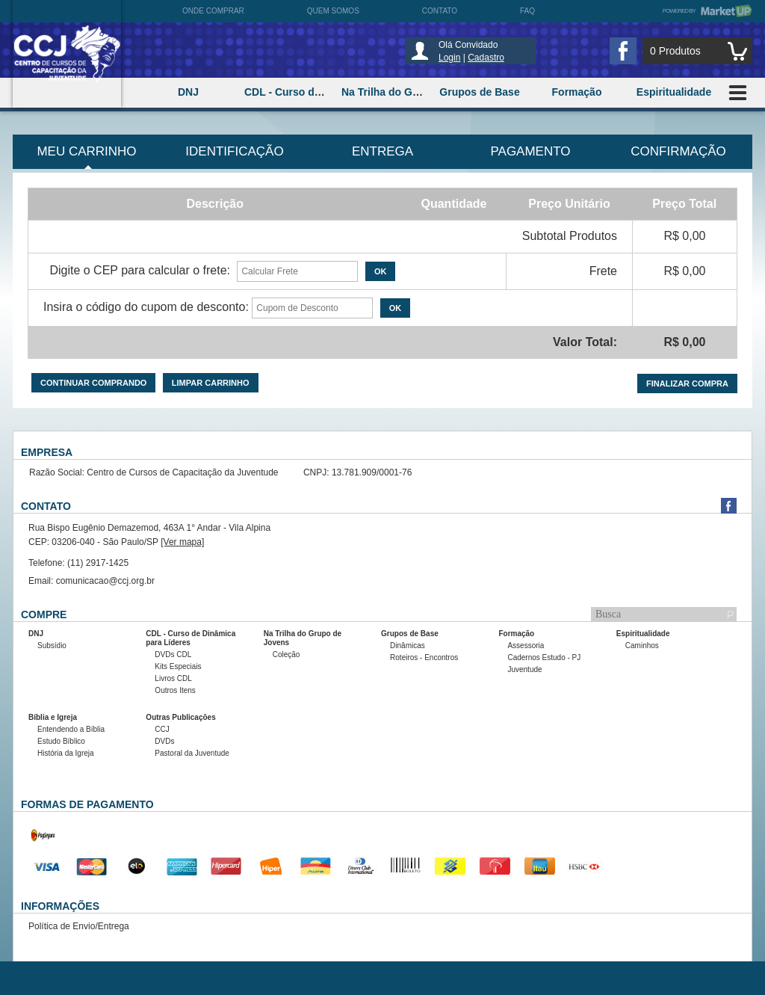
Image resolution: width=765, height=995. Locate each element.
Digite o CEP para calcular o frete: (139, 270)
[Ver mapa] (182, 542)
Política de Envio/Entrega (78, 926)
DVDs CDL (173, 654)
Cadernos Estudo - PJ (543, 657)
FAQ (527, 11)
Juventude (524, 669)
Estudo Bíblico (61, 741)
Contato (439, 11)
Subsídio (51, 645)
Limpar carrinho (211, 382)
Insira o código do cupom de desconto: (146, 307)
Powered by (707, 10)
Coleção (286, 654)
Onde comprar (213, 11)
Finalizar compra (687, 383)
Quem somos (333, 11)
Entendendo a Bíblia (71, 729)
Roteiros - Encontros (424, 657)
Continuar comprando (93, 382)
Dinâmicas (407, 645)
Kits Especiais (178, 666)
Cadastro (486, 57)
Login (449, 57)
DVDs (164, 741)
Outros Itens (175, 690)
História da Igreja (65, 753)
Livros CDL (173, 678)
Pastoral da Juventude (192, 753)
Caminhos (642, 645)
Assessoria (525, 645)
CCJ (162, 729)
